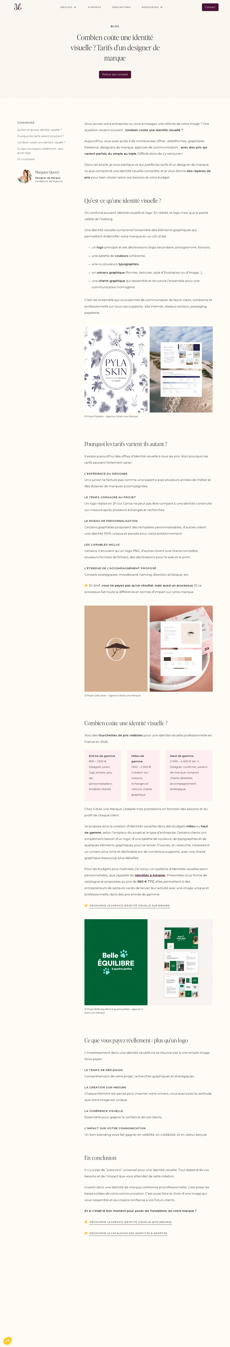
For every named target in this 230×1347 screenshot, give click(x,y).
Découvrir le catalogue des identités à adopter (128, 1233)
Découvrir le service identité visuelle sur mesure (129, 905)
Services (66, 7)
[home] (18, 7)
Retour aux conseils (115, 74)
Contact (210, 7)
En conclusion (26, 159)
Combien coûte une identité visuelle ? (41, 142)
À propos (94, 7)
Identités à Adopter (150, 875)
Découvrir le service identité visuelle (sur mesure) (130, 1222)
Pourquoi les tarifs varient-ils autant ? (40, 136)
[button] (68, 7)
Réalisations (121, 7)
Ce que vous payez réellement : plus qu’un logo (40, 150)
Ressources (150, 7)
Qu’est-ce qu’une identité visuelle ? (39, 129)
